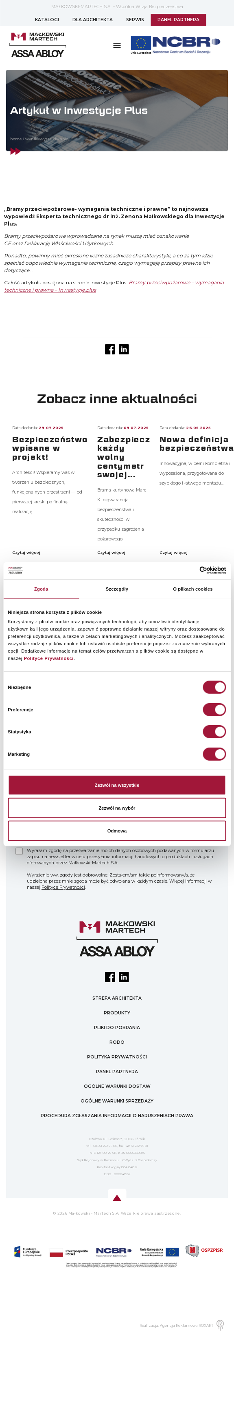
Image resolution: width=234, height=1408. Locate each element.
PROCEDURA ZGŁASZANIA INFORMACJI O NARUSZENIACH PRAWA (117, 1115)
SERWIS (135, 19)
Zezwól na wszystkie (117, 785)
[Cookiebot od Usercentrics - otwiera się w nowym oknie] (190, 570)
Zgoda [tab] (41, 589)
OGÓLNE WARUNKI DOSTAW (117, 1086)
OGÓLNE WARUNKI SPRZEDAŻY (117, 1101)
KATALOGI (47, 19)
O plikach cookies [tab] (192, 589)
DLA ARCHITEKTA (92, 19)
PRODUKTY (117, 1013)
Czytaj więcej (27, 552)
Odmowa (117, 830)
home (16, 139)
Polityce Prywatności (49, 658)
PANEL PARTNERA (178, 19)
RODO (117, 1042)
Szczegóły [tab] (117, 589)
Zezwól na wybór (116, 808)
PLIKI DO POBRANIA (117, 1027)
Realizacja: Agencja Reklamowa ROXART (182, 1325)
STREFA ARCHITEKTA (117, 998)
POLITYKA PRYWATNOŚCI (117, 1057)
